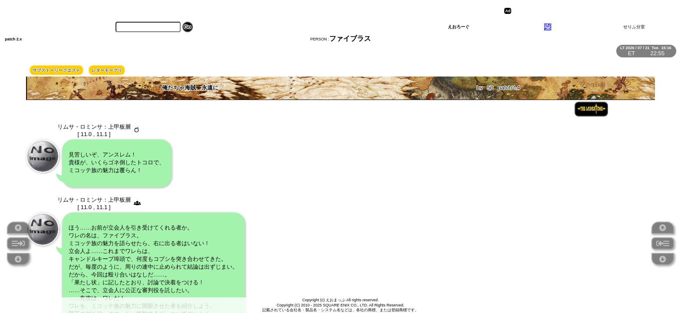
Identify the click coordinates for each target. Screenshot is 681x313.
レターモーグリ (107, 70)
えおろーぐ (458, 26)
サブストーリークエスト (56, 70)
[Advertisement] (580, 11)
